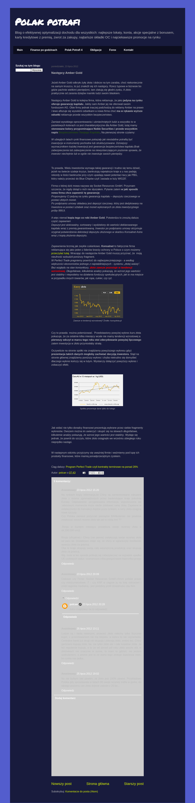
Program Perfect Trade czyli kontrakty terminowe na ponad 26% (102, 466)
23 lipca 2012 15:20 (88, 490)
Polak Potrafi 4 (73, 50)
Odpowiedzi (72, 598)
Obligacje (96, 50)
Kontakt (128, 50)
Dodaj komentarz (65, 698)
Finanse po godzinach (43, 50)
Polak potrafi (47, 21)
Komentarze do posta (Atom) (81, 791)
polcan (63, 472)
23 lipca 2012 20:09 (88, 574)
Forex (112, 50)
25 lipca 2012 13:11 (88, 628)
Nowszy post (61, 784)
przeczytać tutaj (60, 253)
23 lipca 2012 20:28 (94, 604)
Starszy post (134, 784)
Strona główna (97, 784)
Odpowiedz (67, 563)
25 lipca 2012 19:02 (88, 673)
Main (20, 50)
